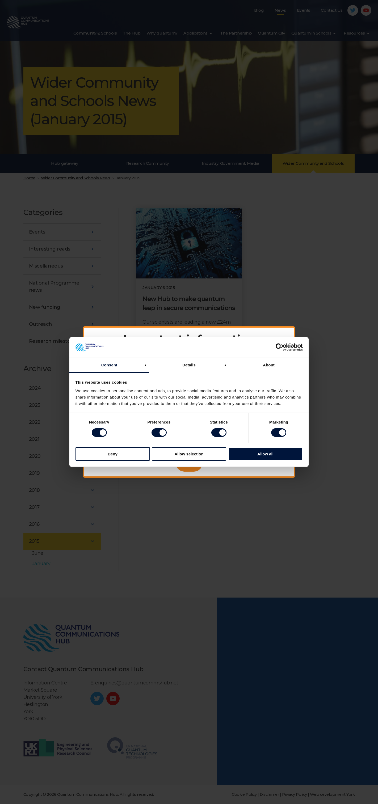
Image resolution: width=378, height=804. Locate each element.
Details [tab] (189, 365)
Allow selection (188, 454)
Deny (112, 454)
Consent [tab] (109, 365)
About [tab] (269, 365)
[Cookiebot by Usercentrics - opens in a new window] (279, 347)
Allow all (265, 454)
